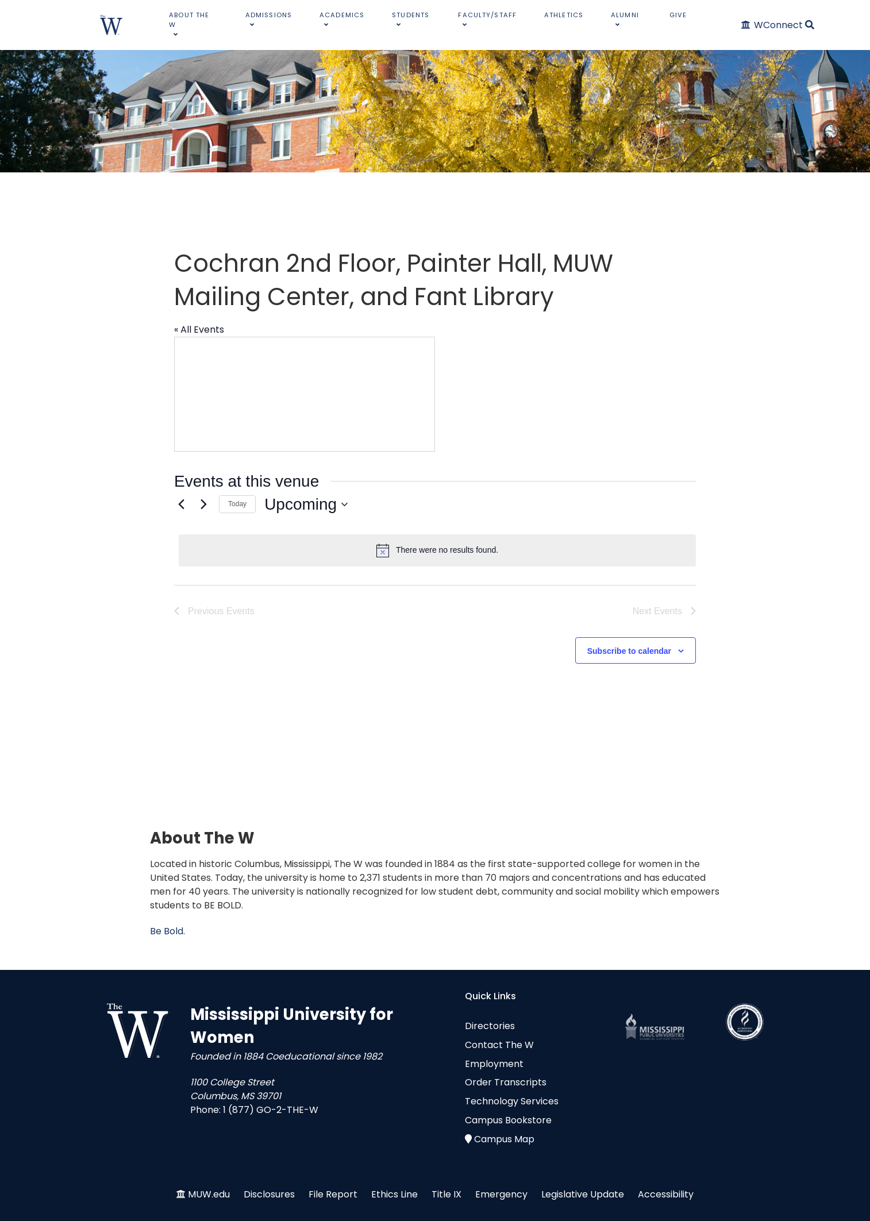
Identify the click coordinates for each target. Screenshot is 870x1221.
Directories (490, 1026)
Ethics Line (394, 1194)
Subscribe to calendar (629, 651)
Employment (494, 1063)
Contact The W (499, 1044)
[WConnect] (772, 25)
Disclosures (269, 1194)
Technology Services (512, 1101)
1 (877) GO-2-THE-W (270, 1109)
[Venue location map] (304, 394)
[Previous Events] (181, 504)
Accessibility (666, 1194)
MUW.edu (209, 1194)
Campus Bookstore (508, 1120)
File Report (333, 1194)
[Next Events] (203, 504)
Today (237, 504)
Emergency (501, 1194)
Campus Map (504, 1139)
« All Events (199, 329)
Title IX (446, 1194)
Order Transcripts (505, 1082)
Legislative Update (582, 1194)
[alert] (437, 550)
